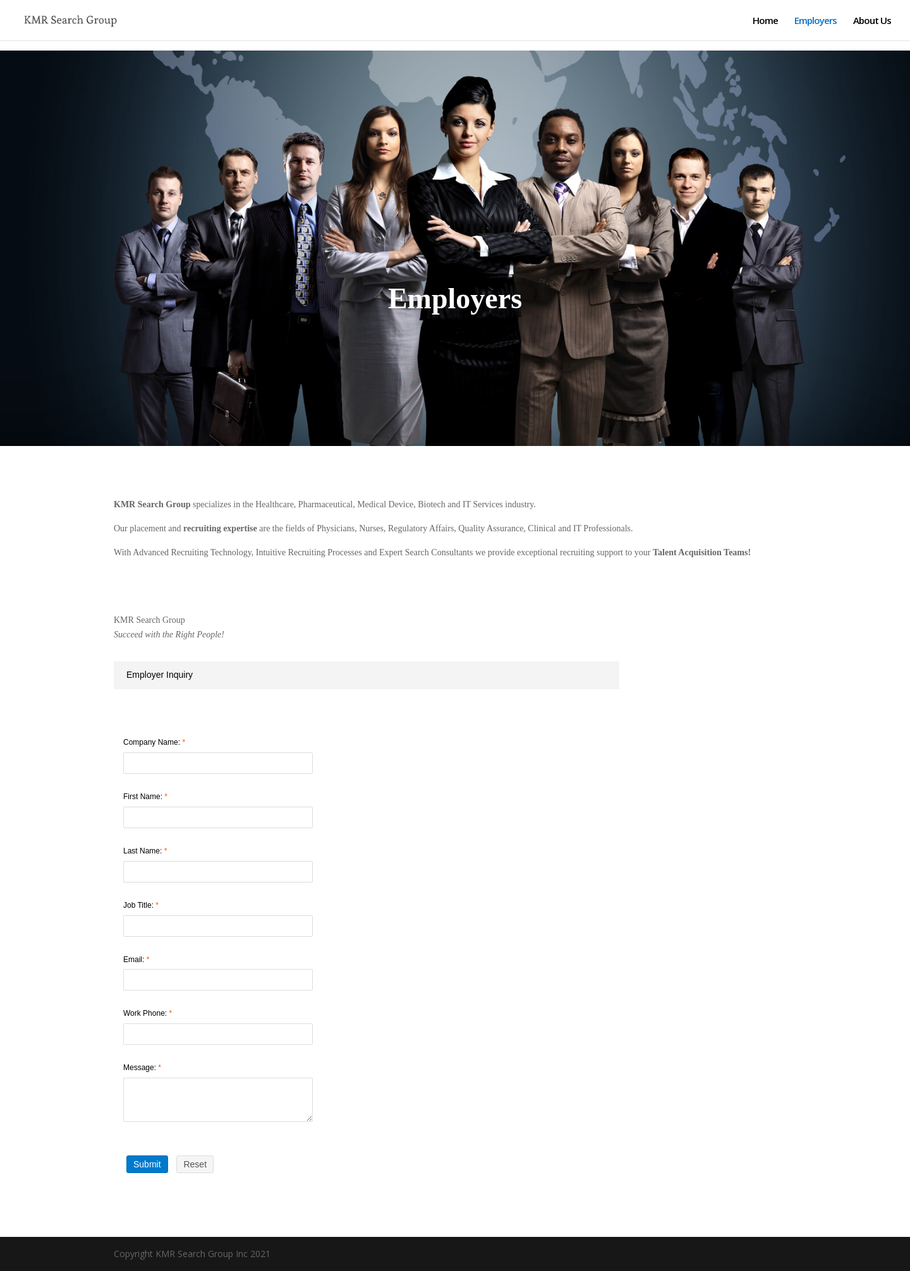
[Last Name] (218, 871)
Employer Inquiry (159, 675)
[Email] (218, 980)
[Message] (218, 1100)
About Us (872, 21)
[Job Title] (218, 926)
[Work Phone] (218, 1034)
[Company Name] (218, 763)
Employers (815, 21)
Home (765, 21)
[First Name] (218, 817)
